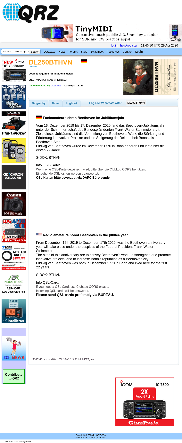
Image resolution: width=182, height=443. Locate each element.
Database (49, 51)
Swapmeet (97, 51)
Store (84, 51)
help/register (128, 45)
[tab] (39, 103)
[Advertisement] (72, 402)
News (62, 51)
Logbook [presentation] (72, 103)
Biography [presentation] (39, 103)
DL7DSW (56, 85)
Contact (127, 51)
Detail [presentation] (55, 103)
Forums (73, 51)
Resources (113, 51)
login (114, 45)
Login (139, 51)
